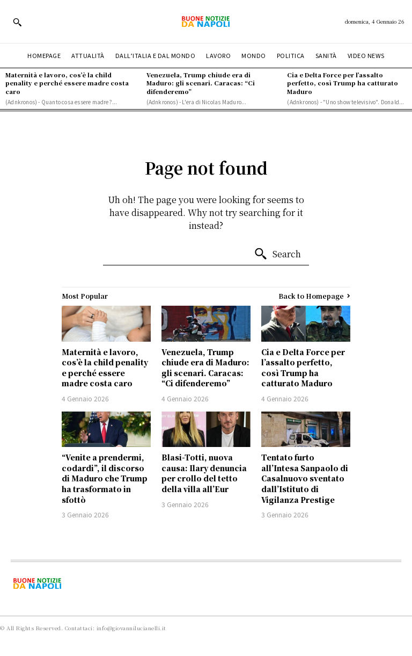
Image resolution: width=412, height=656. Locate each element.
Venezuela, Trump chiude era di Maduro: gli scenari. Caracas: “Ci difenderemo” (200, 83)
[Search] (277, 254)
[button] (17, 22)
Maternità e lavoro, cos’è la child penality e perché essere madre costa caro (67, 83)
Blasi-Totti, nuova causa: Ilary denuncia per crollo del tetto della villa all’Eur (204, 473)
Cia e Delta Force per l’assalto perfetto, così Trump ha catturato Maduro (342, 83)
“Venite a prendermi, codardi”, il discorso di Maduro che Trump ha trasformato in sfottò (105, 478)
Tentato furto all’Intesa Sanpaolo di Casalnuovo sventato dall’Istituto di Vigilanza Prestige (304, 478)
